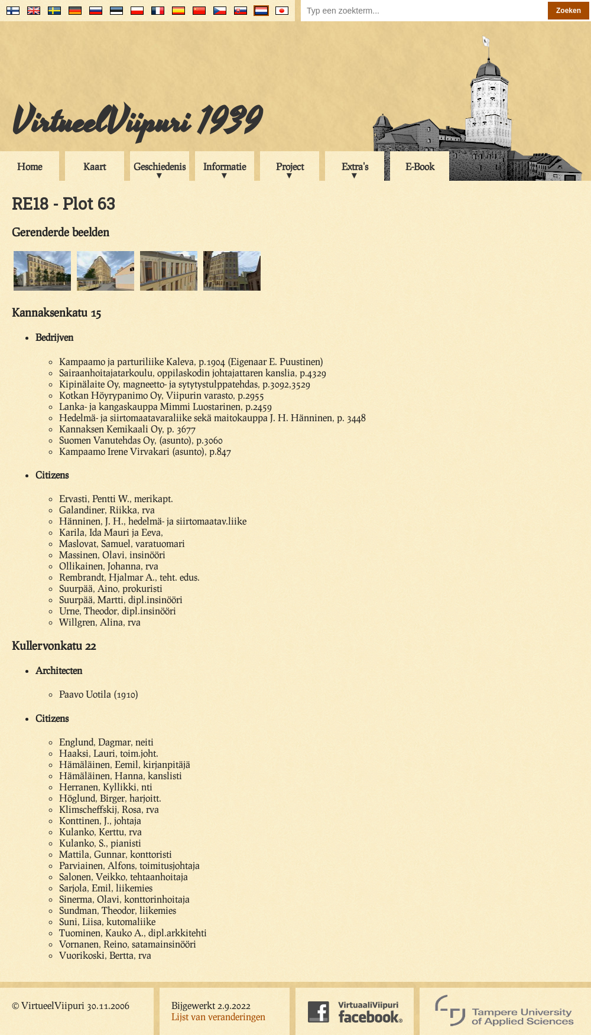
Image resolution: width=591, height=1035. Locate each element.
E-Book (419, 166)
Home (29, 166)
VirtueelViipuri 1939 (136, 122)
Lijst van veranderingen (218, 1016)
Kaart (94, 166)
